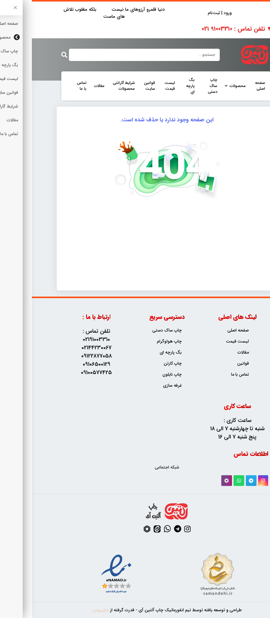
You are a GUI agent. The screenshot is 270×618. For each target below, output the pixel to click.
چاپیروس (68, 610)
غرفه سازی (140, 385)
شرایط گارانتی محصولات (92, 86)
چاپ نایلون (140, 374)
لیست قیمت (138, 86)
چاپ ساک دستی (180, 86)
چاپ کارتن (141, 363)
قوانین (211, 363)
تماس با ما (50, 86)
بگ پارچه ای (158, 86)
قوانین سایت (117, 86)
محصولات (206, 86)
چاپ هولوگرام (137, 341)
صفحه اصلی (228, 86)
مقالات (67, 86)
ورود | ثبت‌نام (188, 13)
